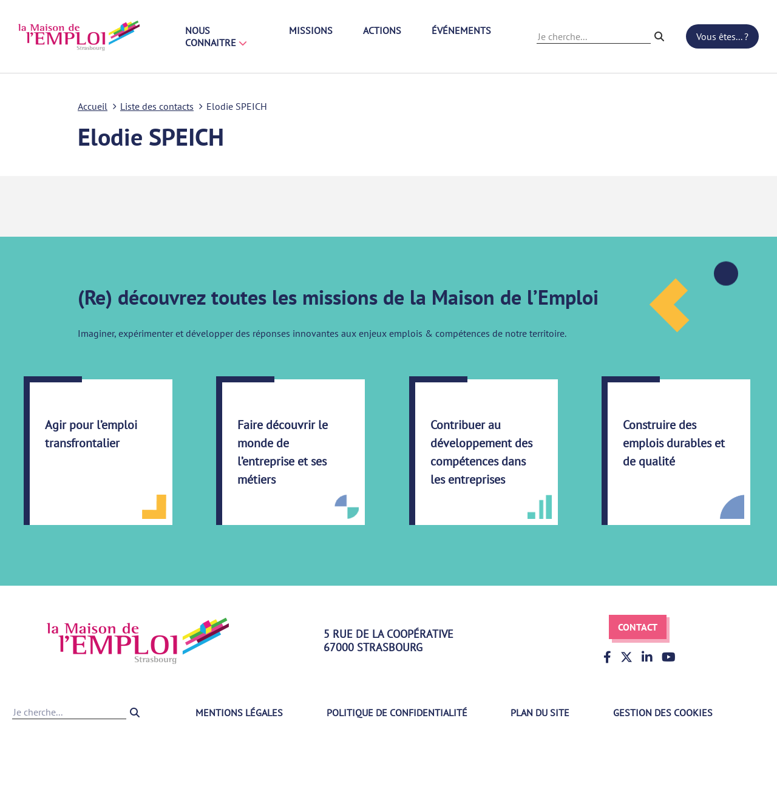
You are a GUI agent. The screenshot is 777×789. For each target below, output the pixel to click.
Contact (637, 627)
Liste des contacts (157, 106)
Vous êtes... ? (722, 36)
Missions (311, 30)
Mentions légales (239, 712)
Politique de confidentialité (397, 712)
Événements (461, 30)
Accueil (92, 106)
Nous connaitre (216, 36)
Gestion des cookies (663, 712)
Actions (382, 30)
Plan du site (540, 712)
